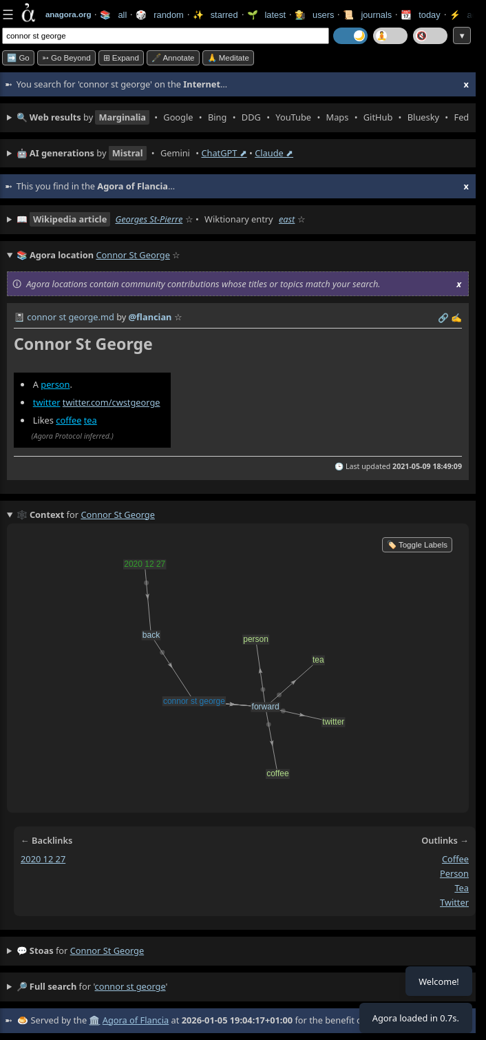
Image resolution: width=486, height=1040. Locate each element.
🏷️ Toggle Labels (417, 545)
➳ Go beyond (66, 58)
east (287, 219)
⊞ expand (121, 58)
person (55, 384)
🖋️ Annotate (173, 58)
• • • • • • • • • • (243, 117)
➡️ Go (18, 58)
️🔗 (443, 317)
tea (90, 420)
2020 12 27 (43, 859)
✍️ (456, 317)
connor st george (107, 950)
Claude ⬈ (274, 153)
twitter (47, 402)
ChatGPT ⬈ (223, 153)
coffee (68, 420)
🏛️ (94, 1020)
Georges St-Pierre (148, 219)
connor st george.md (70, 317)
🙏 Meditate (228, 58)
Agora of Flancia (136, 1020)
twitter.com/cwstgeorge (111, 402)
